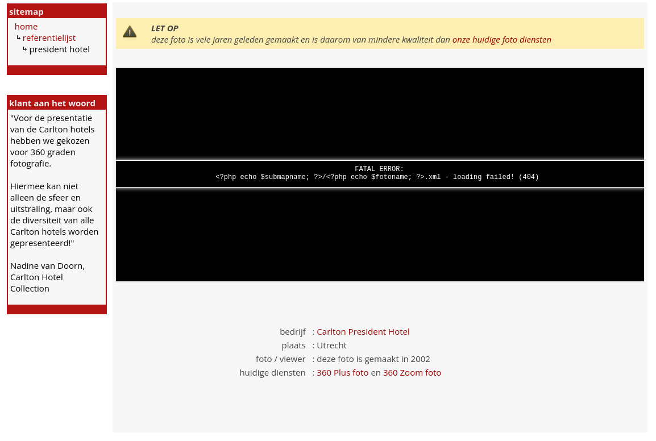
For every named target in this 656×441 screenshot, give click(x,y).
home (26, 26)
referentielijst (49, 37)
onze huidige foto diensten (501, 39)
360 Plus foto (342, 372)
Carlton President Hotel (363, 331)
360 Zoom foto (412, 372)
